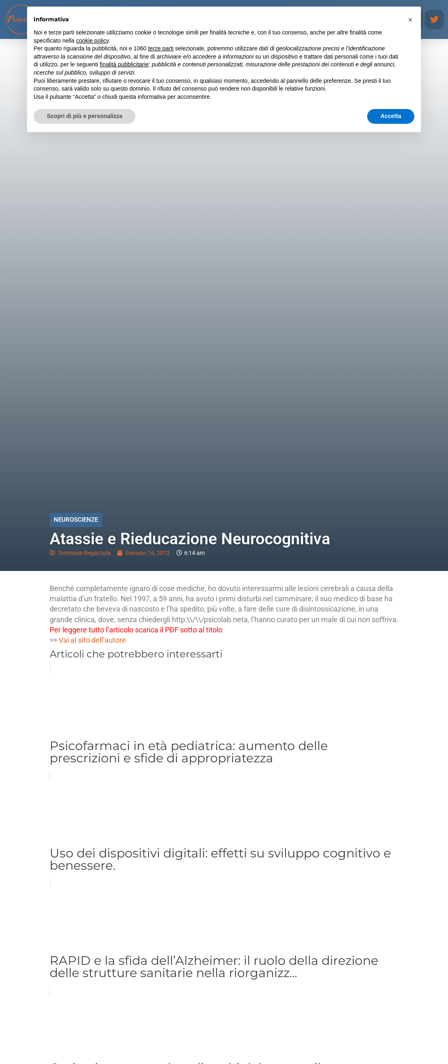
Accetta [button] (390, 116)
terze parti (161, 48)
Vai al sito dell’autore (92, 640)
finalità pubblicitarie (124, 64)
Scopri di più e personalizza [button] (84, 116)
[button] (410, 19)
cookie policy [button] (92, 40)
